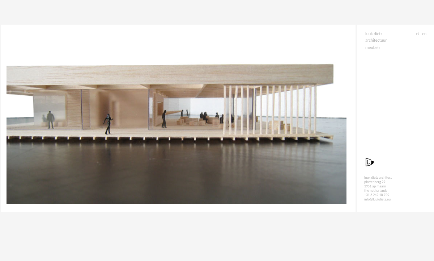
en (424, 33)
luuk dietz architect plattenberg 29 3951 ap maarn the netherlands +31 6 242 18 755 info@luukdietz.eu (378, 188)
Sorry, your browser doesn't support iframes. (178, 119)
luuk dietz (373, 33)
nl (418, 33)
